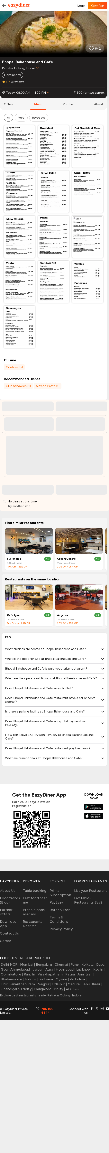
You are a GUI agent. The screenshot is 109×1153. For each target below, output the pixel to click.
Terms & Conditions (59, 919)
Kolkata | (88, 964)
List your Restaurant (90, 890)
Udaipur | (59, 984)
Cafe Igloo (13, 615)
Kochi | (99, 969)
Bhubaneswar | (12, 979)
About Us (7, 890)
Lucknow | (84, 969)
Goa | (5, 969)
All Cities (72, 989)
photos (68, 104)
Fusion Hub (14, 558)
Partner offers (6, 912)
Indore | (31, 979)
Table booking (34, 890)
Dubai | (101, 964)
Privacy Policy (61, 929)
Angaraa (62, 615)
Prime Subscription (60, 892)
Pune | (75, 964)
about (98, 104)
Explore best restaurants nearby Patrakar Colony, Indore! (41, 995)
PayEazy (56, 902)
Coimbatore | (11, 974)
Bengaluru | (44, 964)
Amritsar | (85, 974)
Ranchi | (30, 974)
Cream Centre (66, 558)
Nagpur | (44, 984)
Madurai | (75, 984)
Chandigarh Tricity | (16, 989)
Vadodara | (78, 979)
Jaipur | (38, 969)
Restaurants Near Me (32, 923)
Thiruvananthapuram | (18, 984)
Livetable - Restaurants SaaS (88, 900)
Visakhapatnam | (51, 974)
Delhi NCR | (9, 964)
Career (5, 941)
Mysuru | (62, 979)
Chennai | (62, 964)
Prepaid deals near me (34, 912)
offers (9, 104)
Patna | (71, 974)
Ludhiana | (46, 979)
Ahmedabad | (21, 969)
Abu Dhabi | (92, 984)
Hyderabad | (65, 969)
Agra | (50, 969)
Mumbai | (27, 964)
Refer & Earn (60, 910)
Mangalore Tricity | (49, 989)
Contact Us (9, 933)
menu (38, 104)
